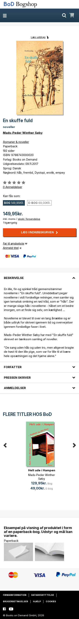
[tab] (39, 275)
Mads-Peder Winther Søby (23, 133)
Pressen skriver (17, 377)
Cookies (51, 601)
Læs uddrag (38, 37)
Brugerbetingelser (15, 601)
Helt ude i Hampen (41, 470)
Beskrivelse (14, 278)
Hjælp (37, 601)
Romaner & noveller (16, 142)
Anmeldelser (15, 388)
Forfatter (13, 367)
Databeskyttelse (42, 595)
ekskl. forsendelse (29, 218)
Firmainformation (14, 595)
